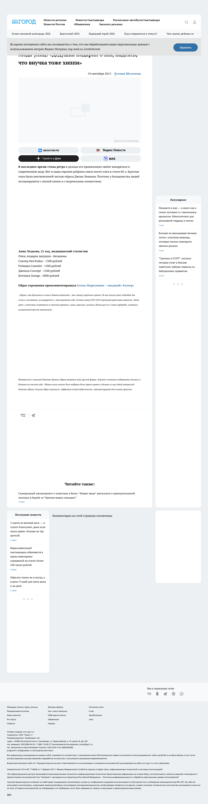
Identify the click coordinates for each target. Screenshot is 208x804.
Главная (51, 723)
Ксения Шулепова (127, 73)
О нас (91, 711)
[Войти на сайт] (194, 22)
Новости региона (55, 20)
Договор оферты (55, 707)
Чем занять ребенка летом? (183, 33)
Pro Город (11, 719)
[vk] (23, 415)
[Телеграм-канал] (165, 694)
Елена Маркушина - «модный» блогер (105, 285)
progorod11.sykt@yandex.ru (19, 750)
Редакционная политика (18, 711)
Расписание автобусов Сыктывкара (136, 20)
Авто (91, 719)
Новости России (54, 24)
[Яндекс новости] (110, 150)
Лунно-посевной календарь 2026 (31, 33)
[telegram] (34, 415)
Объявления (82, 24)
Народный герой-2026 (102, 33)
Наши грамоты (14, 715)
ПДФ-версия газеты (57, 715)
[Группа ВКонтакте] (48, 150)
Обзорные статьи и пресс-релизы (22, 707)
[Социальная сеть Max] (110, 158)
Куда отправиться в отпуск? (140, 33)
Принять (185, 47)
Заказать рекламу (111, 24)
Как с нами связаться (57, 711)
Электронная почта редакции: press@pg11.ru (72, 744)
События (11, 723)
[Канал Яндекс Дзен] (48, 158)
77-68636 (33, 769)
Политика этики (96, 707)
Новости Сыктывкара (90, 20)
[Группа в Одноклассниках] (157, 694)
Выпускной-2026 (69, 33)
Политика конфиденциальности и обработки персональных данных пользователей (141, 777)
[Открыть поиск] (186, 22)
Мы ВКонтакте (95, 715)
